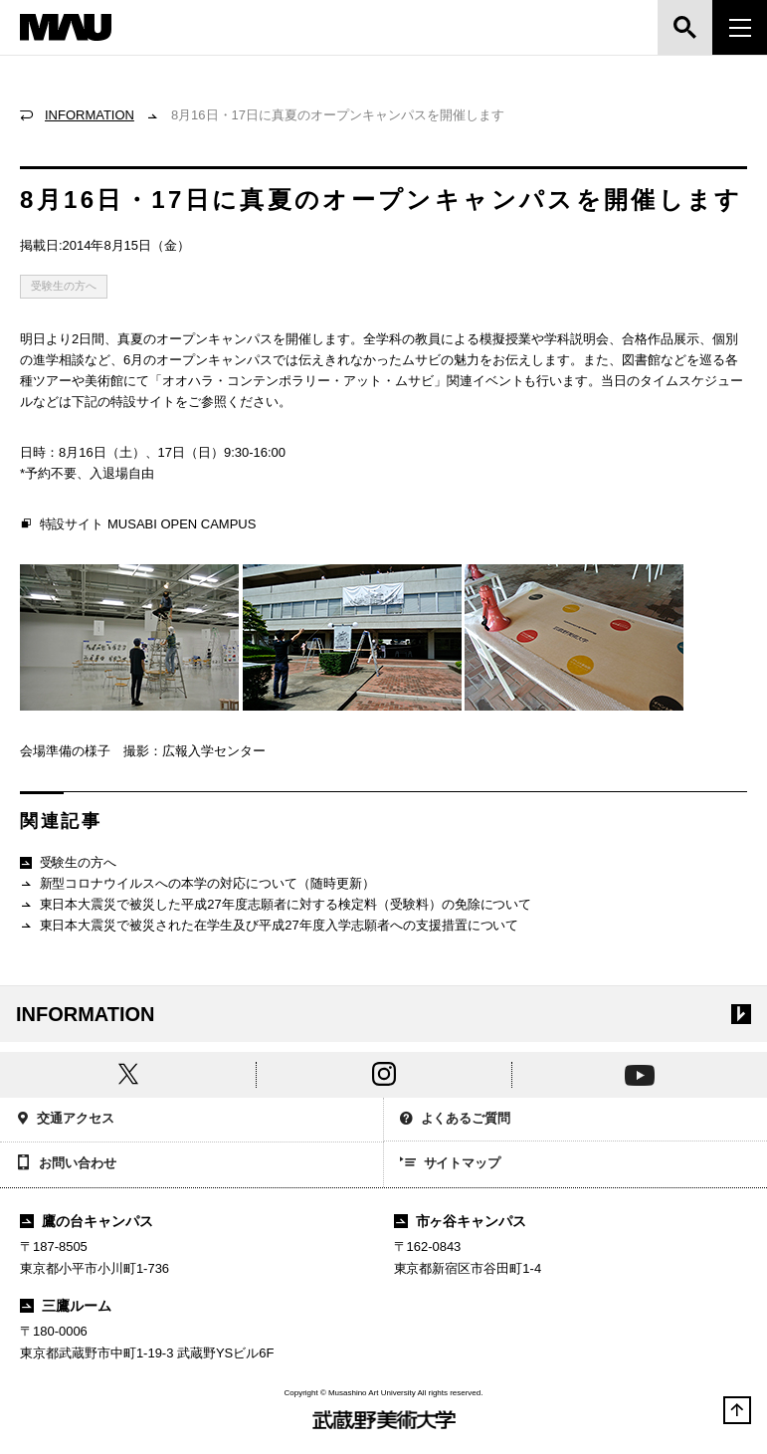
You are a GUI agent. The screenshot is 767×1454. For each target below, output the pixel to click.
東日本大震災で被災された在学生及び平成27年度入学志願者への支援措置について (269, 926)
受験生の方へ (63, 286)
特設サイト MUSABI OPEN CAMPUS (138, 524)
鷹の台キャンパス (86, 1221)
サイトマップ (450, 1164)
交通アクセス (65, 1120)
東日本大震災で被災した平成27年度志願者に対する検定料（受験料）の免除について (275, 905)
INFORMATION (89, 114)
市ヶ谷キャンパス (460, 1221)
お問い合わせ (66, 1164)
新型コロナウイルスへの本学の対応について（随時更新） (197, 884)
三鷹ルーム (65, 1306)
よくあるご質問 (455, 1120)
